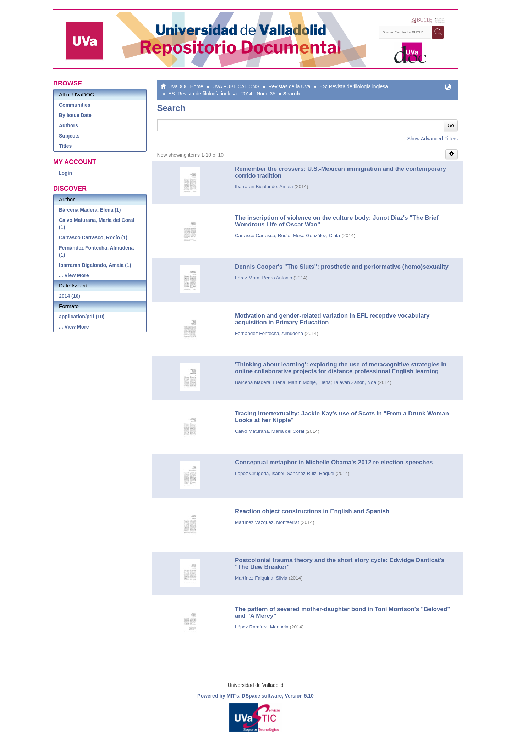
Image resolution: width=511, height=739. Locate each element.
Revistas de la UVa (290, 86)
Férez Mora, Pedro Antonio (263, 277)
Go (450, 125)
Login (65, 173)
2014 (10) (69, 296)
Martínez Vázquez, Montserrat (267, 522)
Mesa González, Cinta (316, 235)
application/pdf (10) (81, 316)
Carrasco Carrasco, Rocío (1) (93, 237)
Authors (68, 125)
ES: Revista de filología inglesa (353, 86)
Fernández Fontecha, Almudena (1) (96, 251)
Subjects (69, 136)
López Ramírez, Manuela (262, 626)
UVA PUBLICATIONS (235, 86)
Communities (74, 105)
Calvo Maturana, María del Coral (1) (96, 223)
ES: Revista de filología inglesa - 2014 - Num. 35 (221, 93)
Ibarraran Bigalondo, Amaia (264, 186)
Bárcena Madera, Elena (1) (90, 210)
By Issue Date (75, 115)
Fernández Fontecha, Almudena (269, 333)
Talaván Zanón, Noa (354, 382)
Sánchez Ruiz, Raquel (310, 473)
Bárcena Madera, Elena (260, 382)
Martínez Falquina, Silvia (261, 578)
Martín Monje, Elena (309, 382)
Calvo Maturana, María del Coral (269, 431)
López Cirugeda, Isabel (259, 473)
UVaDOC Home (185, 86)
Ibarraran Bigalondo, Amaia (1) (95, 265)
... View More (74, 275)
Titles (65, 146)
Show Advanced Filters (432, 138)
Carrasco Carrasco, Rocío (262, 235)
